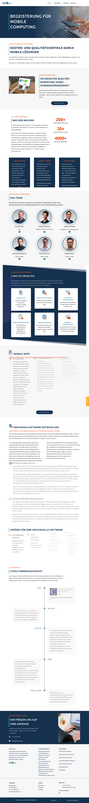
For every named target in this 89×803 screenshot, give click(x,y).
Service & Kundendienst (44, 761)
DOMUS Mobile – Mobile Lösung (46, 775)
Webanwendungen (44, 322)
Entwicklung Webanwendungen (67, 760)
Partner (66, 3)
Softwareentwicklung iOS (65, 757)
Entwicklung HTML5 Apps (65, 763)
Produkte (40, 789)
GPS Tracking (41, 759)
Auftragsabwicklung (43, 767)
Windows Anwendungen (65, 751)
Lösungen (57, 3)
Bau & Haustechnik (43, 763)
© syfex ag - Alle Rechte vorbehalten (25, 800)
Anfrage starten (59, 103)
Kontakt (73, 3)
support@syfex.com (68, 787)
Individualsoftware (44, 298)
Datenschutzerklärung (72, 800)
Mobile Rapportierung (21, 322)
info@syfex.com (17, 741)
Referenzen (41, 785)
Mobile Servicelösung (43, 755)
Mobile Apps (21, 298)
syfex (49, 3)
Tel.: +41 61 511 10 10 (14, 789)
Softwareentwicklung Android (66, 754)
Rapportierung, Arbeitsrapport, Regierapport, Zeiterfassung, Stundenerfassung (46, 771)
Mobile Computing (43, 757)
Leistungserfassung (43, 753)
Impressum (54, 800)
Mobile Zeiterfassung (43, 765)
